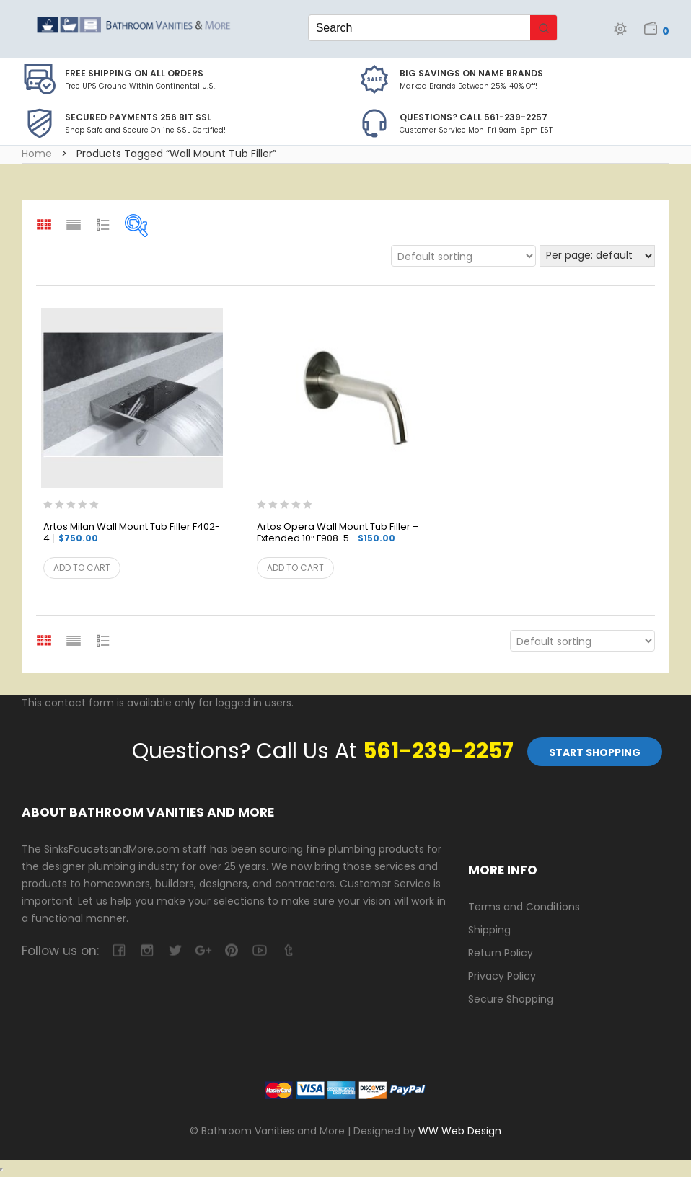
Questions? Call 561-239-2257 (473, 117)
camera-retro (147, 950)
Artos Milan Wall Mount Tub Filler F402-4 (131, 533)
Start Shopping (595, 752)
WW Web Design (459, 1131)
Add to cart (81, 567)
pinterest (231, 950)
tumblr (287, 950)
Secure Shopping (510, 999)
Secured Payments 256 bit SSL (138, 117)
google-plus (203, 950)
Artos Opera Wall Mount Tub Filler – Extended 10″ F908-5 (338, 533)
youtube (259, 950)
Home (37, 153)
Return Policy (500, 953)
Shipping (489, 930)
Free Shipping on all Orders (134, 73)
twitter (175, 950)
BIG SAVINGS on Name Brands (471, 73)
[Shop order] (463, 256)
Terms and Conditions (524, 907)
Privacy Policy (502, 976)
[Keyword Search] (420, 27)
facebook (119, 950)
